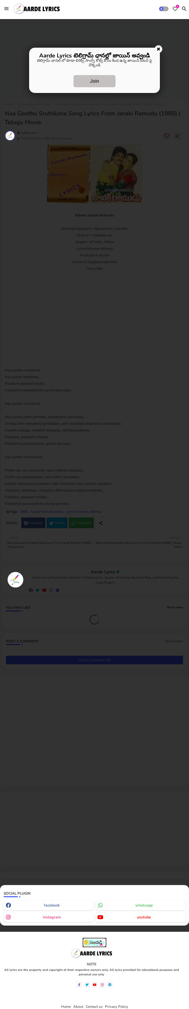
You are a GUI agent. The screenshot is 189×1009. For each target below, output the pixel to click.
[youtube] (95, 985)
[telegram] (110, 985)
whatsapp (144, 905)
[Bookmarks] (175, 9)
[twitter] (87, 985)
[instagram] (102, 985)
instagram (52, 917)
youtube (144, 917)
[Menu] (6, 8)
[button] (163, 8)
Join (94, 81)
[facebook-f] (79, 985)
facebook (52, 905)
